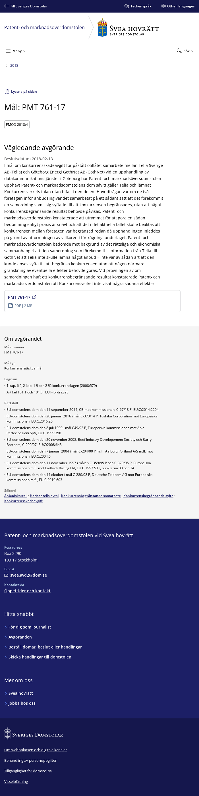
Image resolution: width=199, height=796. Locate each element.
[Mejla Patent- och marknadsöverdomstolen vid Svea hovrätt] (25, 575)
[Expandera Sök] (185, 50)
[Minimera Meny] (15, 50)
